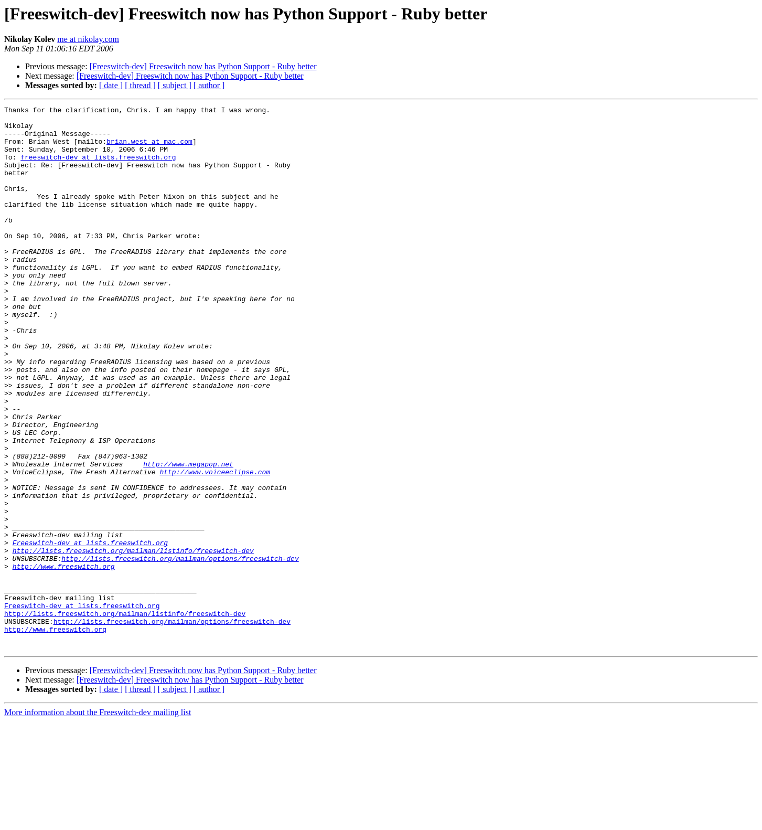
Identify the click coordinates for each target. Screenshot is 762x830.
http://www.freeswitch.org (64, 659)
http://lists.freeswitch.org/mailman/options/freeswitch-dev (179, 649)
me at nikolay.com (88, 39)
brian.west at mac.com (149, 149)
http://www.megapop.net (188, 536)
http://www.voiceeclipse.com (214, 545)
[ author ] (209, 85)
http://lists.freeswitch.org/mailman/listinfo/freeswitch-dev (133, 640)
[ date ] (111, 85)
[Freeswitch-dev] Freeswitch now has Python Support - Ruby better (203, 66)
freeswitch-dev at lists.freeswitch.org (98, 168)
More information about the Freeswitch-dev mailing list (97, 820)
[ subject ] (174, 85)
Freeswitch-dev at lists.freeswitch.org (90, 630)
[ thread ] (140, 85)
